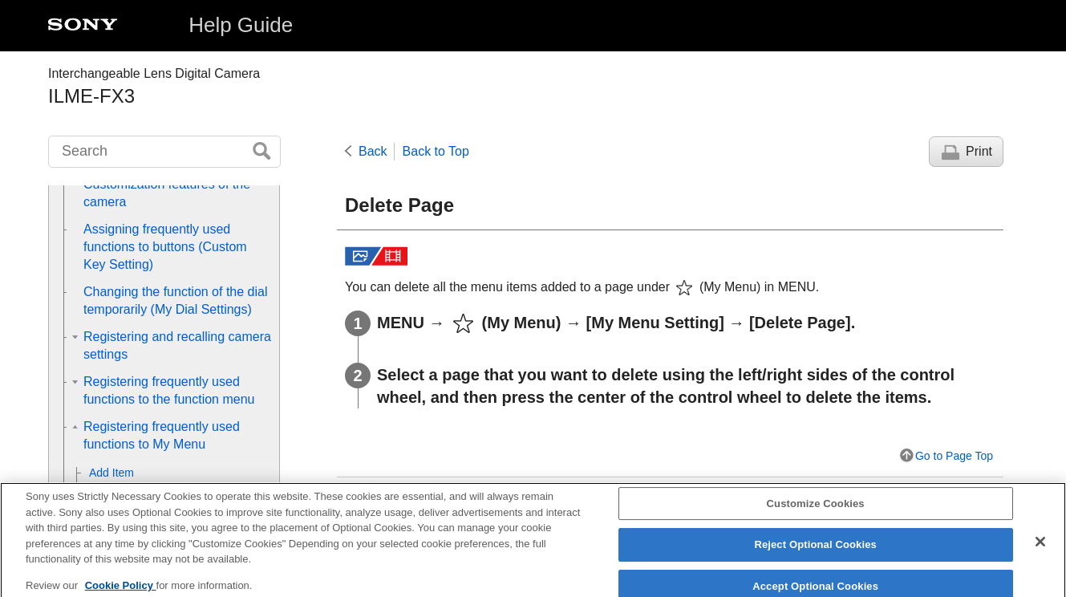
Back (373, 151)
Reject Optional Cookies (815, 552)
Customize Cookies (816, 512)
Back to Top (436, 151)
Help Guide (240, 25)
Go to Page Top (954, 455)
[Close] (1040, 549)
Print (979, 151)
